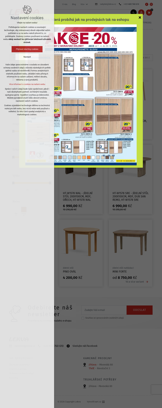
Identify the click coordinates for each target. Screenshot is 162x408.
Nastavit (27, 57)
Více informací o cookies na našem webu (27, 84)
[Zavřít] (140, 17)
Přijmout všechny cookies (27, 49)
